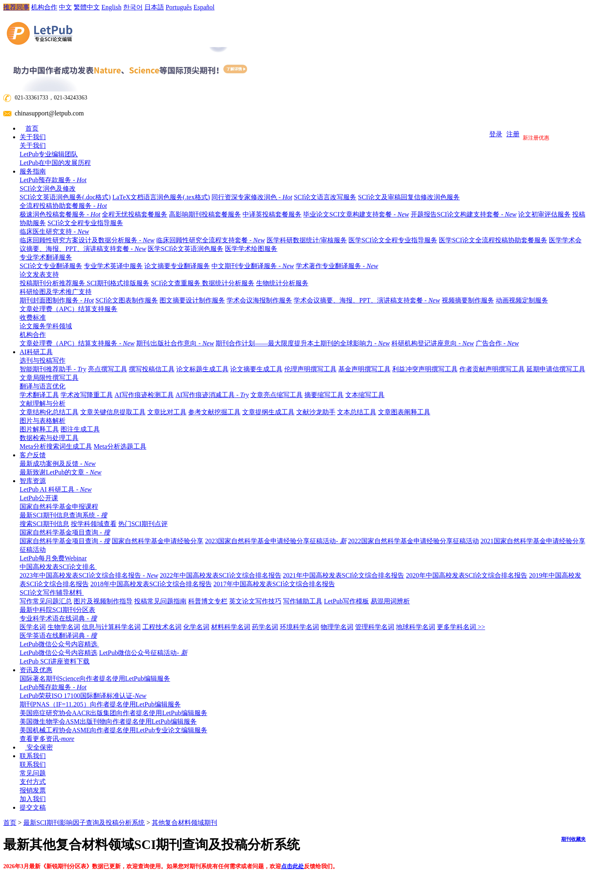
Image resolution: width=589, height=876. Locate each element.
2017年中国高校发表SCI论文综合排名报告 (274, 583)
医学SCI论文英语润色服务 (185, 248)
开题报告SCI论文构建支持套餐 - (464, 214)
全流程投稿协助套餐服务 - (65, 205)
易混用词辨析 (390, 601)
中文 (65, 7)
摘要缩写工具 (324, 394)
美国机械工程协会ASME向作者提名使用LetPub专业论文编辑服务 (113, 730)
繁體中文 (87, 7)
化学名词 (196, 626)
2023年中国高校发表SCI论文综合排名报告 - (89, 575)
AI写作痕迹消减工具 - (212, 394)
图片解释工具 (39, 429)
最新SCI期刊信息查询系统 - (65, 515)
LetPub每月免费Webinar (53, 558)
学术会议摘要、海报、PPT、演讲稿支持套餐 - (367, 300)
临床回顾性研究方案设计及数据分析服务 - (87, 240)
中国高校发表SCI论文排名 (60, 566)
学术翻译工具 (39, 394)
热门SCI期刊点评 (143, 523)
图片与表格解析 (45, 420)
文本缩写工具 (364, 394)
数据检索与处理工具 (51, 437)
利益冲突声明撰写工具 (425, 369)
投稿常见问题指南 (160, 601)
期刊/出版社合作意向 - (175, 343)
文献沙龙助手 (315, 412)
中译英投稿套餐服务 (272, 214)
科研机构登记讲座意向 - (432, 343)
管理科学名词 (374, 626)
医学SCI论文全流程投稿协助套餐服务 (493, 240)
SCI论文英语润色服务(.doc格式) (65, 197)
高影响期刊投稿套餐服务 (205, 214)
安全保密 (36, 747)
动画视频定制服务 (522, 300)
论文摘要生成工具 (256, 369)
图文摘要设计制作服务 (192, 300)
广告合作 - (497, 343)
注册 (512, 134)
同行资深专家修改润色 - (251, 197)
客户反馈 (33, 455)
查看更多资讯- (47, 738)
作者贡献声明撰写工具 (492, 369)
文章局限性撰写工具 (49, 377)
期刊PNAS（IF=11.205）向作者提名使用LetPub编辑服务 (100, 704)
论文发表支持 (41, 274)
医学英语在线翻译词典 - (58, 635)
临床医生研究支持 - (56, 231)
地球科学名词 (415, 626)
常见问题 (33, 773)
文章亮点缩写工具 (276, 394)
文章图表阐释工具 (404, 412)
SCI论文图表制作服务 (126, 300)
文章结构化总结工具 (49, 412)
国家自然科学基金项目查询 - (67, 532)
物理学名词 (337, 626)
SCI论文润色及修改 (50, 188)
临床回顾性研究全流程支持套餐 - (210, 240)
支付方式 (33, 781)
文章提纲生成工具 (268, 412)
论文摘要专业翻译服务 (177, 265)
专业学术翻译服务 (48, 257)
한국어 (133, 7)
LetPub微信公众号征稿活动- (143, 652)
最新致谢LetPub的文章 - (60, 472)
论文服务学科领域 (46, 326)
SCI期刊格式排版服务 (118, 283)
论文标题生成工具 (202, 369)
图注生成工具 (80, 429)
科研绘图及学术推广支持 (58, 291)
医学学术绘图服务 (251, 248)
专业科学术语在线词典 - (60, 618)
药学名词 (265, 626)
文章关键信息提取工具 (113, 412)
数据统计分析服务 (228, 283)
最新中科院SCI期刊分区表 (57, 609)
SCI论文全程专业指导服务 (85, 222)
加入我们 (33, 798)
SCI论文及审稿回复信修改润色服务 (409, 197)
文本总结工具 (356, 412)
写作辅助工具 (302, 601)
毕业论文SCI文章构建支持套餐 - (356, 214)
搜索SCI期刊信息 (44, 523)
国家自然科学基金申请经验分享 (157, 540)
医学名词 (33, 626)
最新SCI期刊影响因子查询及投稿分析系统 (84, 822)
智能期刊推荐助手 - (53, 369)
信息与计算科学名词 (111, 626)
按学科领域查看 (94, 523)
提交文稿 (33, 807)
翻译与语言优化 (45, 386)
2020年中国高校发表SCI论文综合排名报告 (467, 575)
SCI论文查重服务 (176, 283)
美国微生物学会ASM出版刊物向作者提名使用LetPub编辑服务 (108, 721)
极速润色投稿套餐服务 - (60, 214)
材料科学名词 (230, 626)
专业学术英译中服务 (113, 265)
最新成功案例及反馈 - (58, 463)
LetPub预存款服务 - (53, 179)
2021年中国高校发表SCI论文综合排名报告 (344, 575)
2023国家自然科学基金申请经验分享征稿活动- (275, 540)
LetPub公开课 (39, 497)
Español (204, 7)
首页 (31, 128)
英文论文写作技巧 (255, 601)
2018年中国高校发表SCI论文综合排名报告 (151, 583)
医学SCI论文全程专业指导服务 (392, 240)
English (111, 7)
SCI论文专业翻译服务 (51, 265)
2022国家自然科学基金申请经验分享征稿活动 (413, 540)
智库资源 (33, 480)
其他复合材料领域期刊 (184, 822)
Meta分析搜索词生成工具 (56, 446)
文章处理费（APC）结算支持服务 (68, 308)
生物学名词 (63, 626)
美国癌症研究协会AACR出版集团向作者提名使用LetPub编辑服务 (113, 712)
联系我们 (33, 755)
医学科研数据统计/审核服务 (307, 240)
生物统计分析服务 (282, 283)
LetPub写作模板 (346, 601)
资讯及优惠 (36, 669)
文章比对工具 (167, 412)
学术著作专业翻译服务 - (337, 265)
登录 (495, 134)
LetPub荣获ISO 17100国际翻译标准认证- (83, 695)
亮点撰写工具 (107, 369)
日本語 (154, 7)
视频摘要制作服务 (468, 300)
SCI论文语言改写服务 (325, 197)
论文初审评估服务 (544, 214)
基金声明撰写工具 (364, 369)
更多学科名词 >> (461, 626)
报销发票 (33, 790)
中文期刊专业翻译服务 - (252, 265)
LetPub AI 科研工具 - (56, 489)
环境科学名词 (299, 626)
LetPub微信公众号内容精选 (61, 644)
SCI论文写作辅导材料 (54, 592)
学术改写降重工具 (87, 394)
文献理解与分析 (45, 403)
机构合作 (44, 7)
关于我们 (33, 136)
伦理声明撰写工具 (310, 369)
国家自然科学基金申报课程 (59, 506)
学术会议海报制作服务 (259, 300)
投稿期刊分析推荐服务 (53, 283)
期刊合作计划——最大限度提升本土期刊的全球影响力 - (303, 343)
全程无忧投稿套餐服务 (134, 214)
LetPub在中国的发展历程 (55, 162)
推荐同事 (16, 7)
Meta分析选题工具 (120, 446)
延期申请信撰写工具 (555, 369)
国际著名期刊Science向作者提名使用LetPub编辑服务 (95, 678)
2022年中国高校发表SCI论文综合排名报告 (220, 575)
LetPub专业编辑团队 (49, 154)
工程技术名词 (162, 626)
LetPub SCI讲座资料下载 (55, 661)
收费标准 (33, 317)
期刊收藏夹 (573, 839)
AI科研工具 (36, 351)
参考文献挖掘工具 (214, 412)
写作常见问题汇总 (46, 601)
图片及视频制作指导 (103, 601)
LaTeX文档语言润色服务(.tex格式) (161, 197)
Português (179, 7)
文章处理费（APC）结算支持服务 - (77, 343)
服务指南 (33, 171)
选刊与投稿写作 (45, 360)
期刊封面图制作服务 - (57, 300)
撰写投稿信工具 (152, 369)
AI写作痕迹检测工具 (144, 394)
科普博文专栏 (207, 601)
